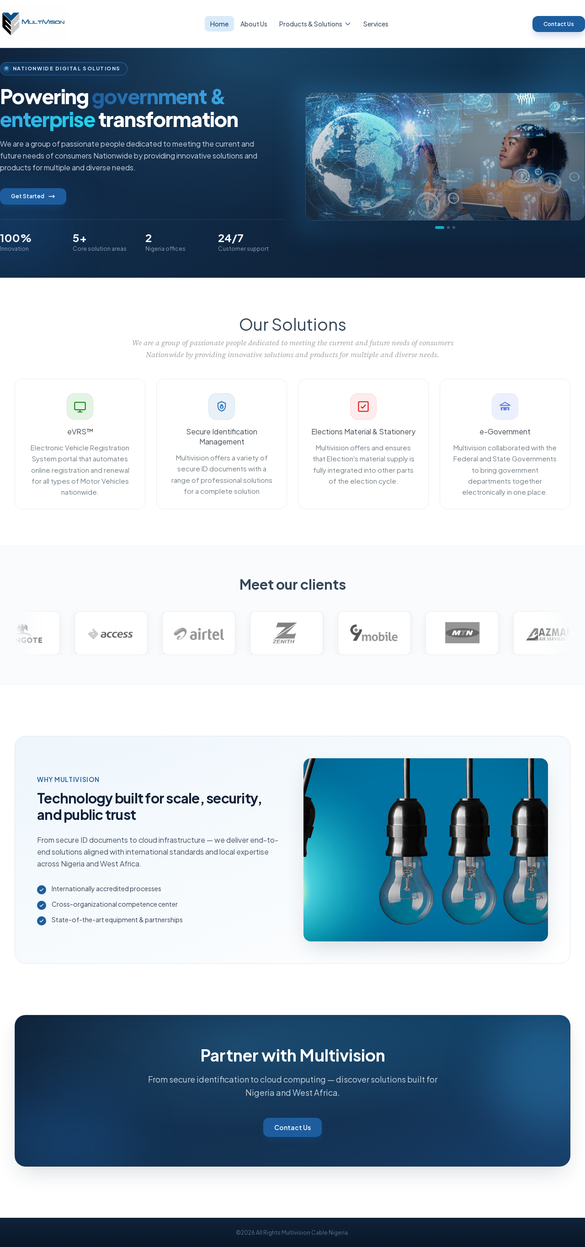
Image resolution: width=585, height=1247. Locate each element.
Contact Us (558, 24)
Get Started (33, 196)
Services (375, 24)
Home (219, 24)
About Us (253, 24)
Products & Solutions (315, 24)
